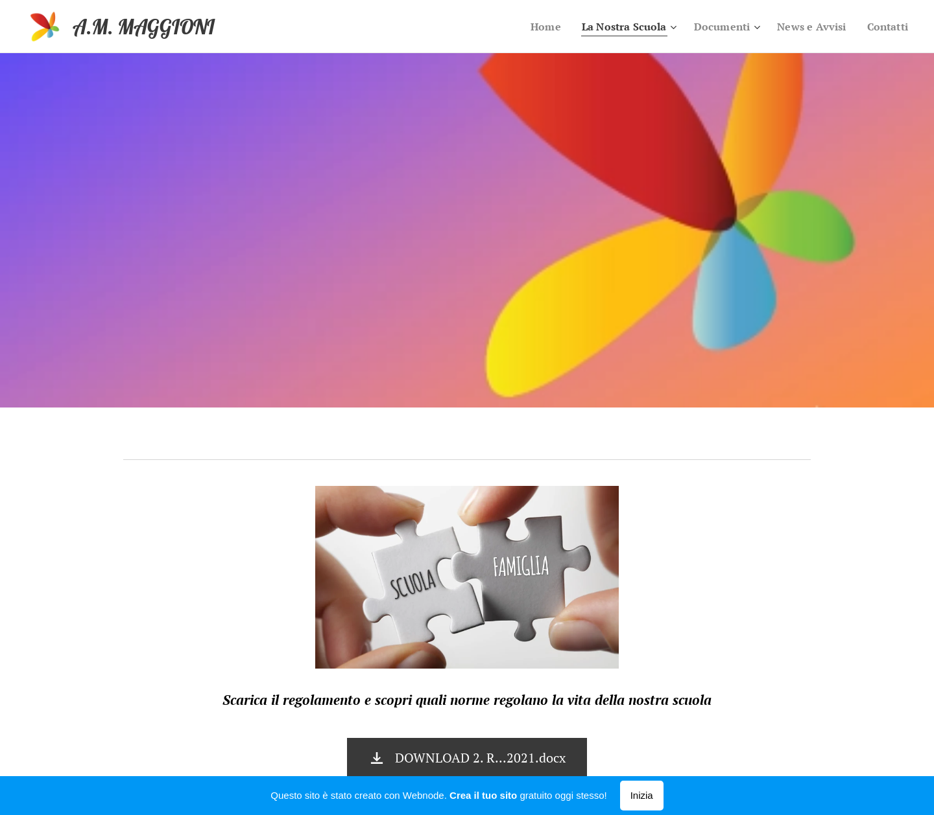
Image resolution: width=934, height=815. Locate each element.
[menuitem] (530, 26)
